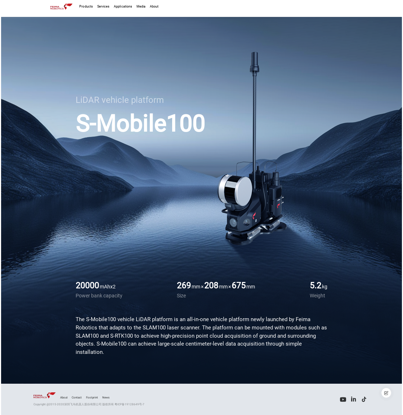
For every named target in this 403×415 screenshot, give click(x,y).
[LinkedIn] (353, 399)
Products (86, 6)
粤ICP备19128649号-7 (129, 404)
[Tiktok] (364, 399)
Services (103, 6)
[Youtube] (343, 399)
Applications (123, 6)
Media (140, 6)
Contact (77, 397)
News (105, 397)
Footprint (92, 397)
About (154, 6)
